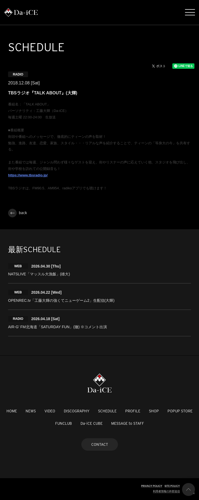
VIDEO (49, 411)
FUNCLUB (63, 423)
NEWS (31, 411)
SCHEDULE (107, 411)
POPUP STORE (180, 411)
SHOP (154, 411)
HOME (11, 411)
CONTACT (99, 444)
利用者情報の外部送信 (166, 491)
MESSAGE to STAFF (127, 423)
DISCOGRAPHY (76, 411)
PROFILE (132, 411)
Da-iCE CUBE (92, 423)
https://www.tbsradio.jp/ (28, 175)
